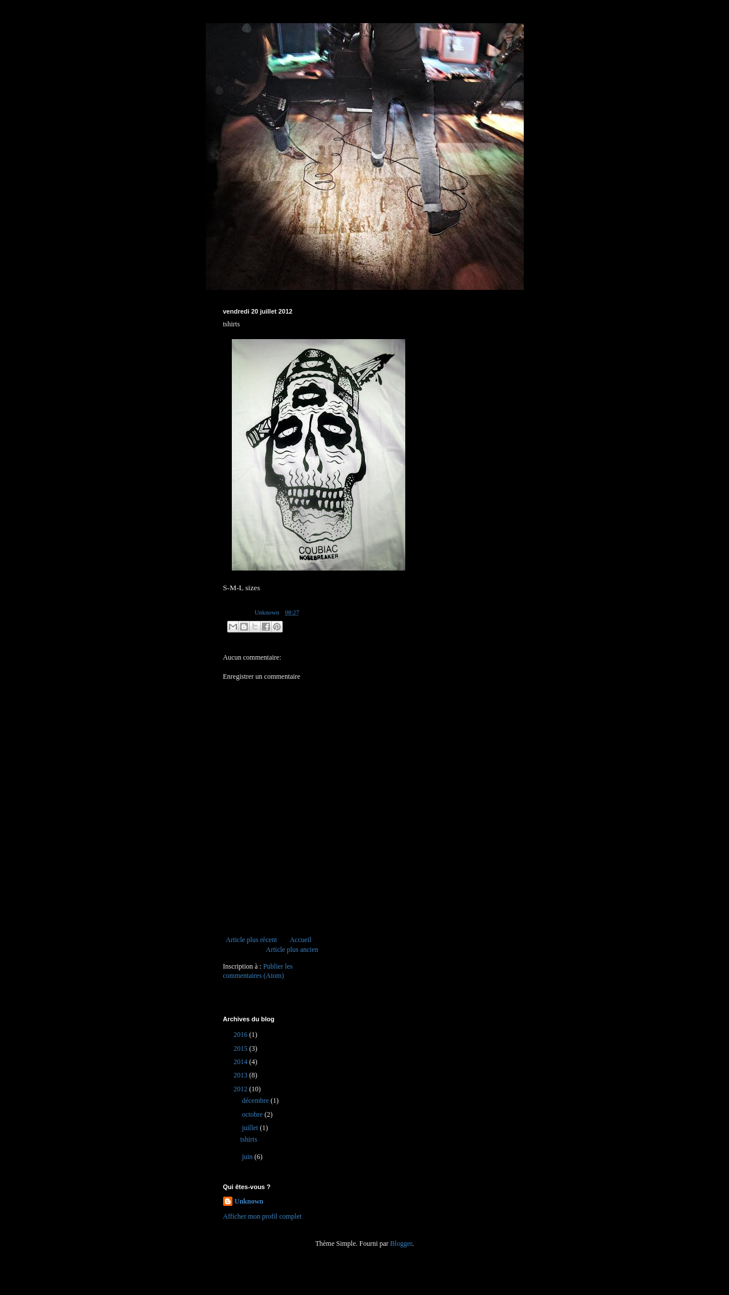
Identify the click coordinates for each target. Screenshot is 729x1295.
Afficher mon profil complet (262, 1216)
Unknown (249, 1201)
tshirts (248, 1139)
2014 (241, 1062)
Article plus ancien (292, 950)
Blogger (401, 1243)
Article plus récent (251, 940)
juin (248, 1157)
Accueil (300, 940)
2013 (241, 1075)
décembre (256, 1101)
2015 (241, 1048)
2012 (241, 1089)
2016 (241, 1035)
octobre (253, 1114)
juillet (251, 1128)
